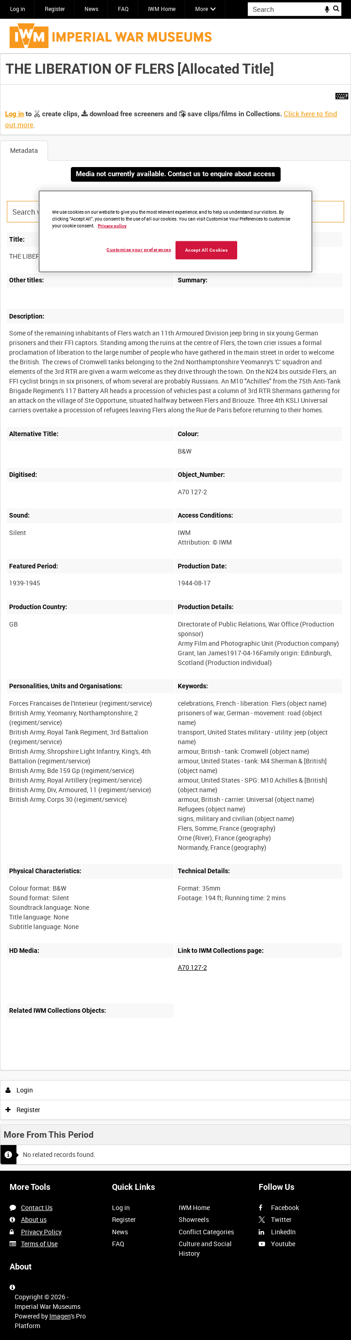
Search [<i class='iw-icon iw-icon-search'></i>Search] (336, 8)
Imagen (60, 1316)
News (91, 8)
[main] (175, 612)
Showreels (194, 1219)
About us (34, 1219)
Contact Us (37, 1207)
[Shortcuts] (341, 94)
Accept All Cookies (206, 250)
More (201, 8)
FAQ (123, 8)
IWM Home (162, 8)
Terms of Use (39, 1243)
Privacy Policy (41, 1231)
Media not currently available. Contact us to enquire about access (175, 174)
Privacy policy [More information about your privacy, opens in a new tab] (112, 225)
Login (19, 1090)
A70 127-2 (192, 967)
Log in (17, 8)
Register (55, 8)
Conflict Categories (206, 1231)
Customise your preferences (138, 249)
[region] (175, 231)
